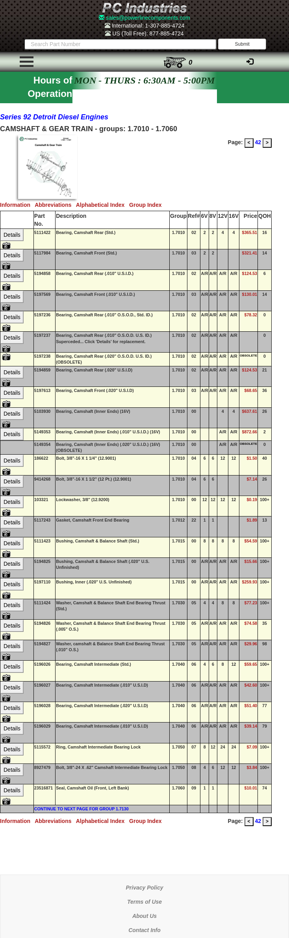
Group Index (147, 205)
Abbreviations (55, 205)
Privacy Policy (144, 887)
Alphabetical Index (102, 205)
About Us (144, 916)
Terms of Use (144, 902)
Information (17, 205)
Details (12, 235)
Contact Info (144, 930)
